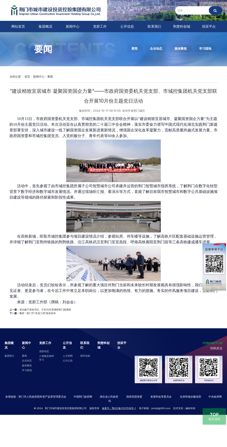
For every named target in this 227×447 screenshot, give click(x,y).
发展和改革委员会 (161, 396)
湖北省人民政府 (109, 396)
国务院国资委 (134, 396)
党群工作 (100, 26)
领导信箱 (85, 355)
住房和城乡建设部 (190, 396)
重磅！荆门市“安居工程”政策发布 (37, 313)
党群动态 (44, 351)
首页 (27, 76)
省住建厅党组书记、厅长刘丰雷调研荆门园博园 (45, 309)
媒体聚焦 (181, 48)
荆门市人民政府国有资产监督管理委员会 (42, 396)
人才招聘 (68, 355)
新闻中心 (72, 26)
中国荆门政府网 (83, 396)
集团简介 (9, 355)
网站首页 (18, 26)
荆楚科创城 (181, 26)
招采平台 (209, 26)
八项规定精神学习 (46, 357)
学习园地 (205, 48)
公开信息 (127, 26)
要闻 (134, 48)
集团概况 (45, 26)
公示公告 (68, 360)
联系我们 (154, 26)
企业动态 (156, 48)
